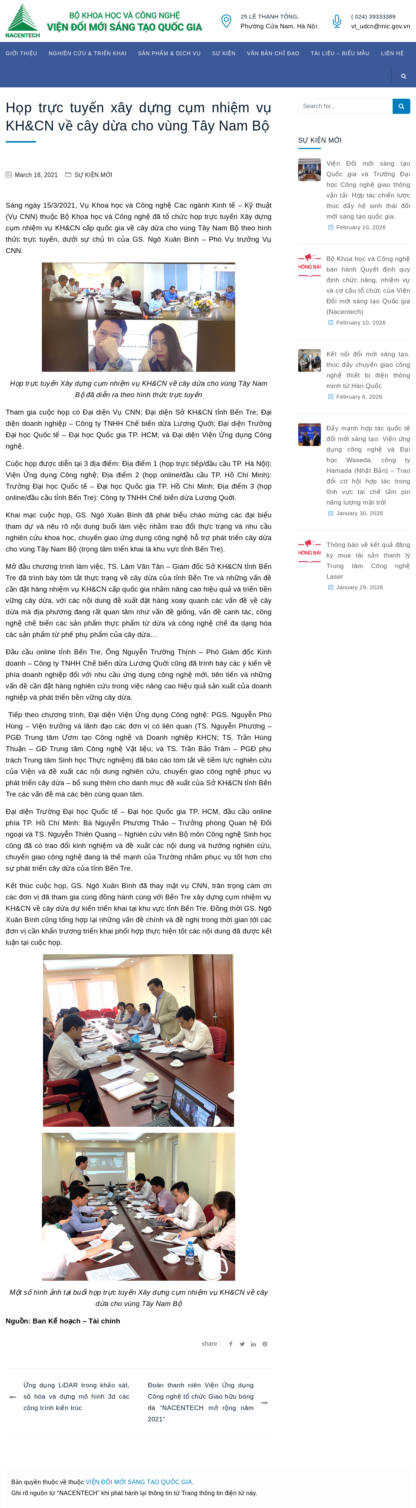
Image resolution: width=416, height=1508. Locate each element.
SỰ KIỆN (224, 53)
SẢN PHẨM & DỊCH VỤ (169, 53)
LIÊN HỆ (392, 53)
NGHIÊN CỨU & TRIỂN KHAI (88, 53)
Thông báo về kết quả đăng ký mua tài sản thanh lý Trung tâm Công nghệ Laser (368, 560)
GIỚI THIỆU (21, 53)
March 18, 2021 (36, 175)
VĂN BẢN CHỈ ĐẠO (273, 53)
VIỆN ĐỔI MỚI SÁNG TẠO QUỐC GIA (139, 1482)
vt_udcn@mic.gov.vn (380, 26)
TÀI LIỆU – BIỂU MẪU (340, 53)
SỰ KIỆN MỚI (93, 175)
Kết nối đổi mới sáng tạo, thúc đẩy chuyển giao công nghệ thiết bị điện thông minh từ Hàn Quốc (368, 370)
